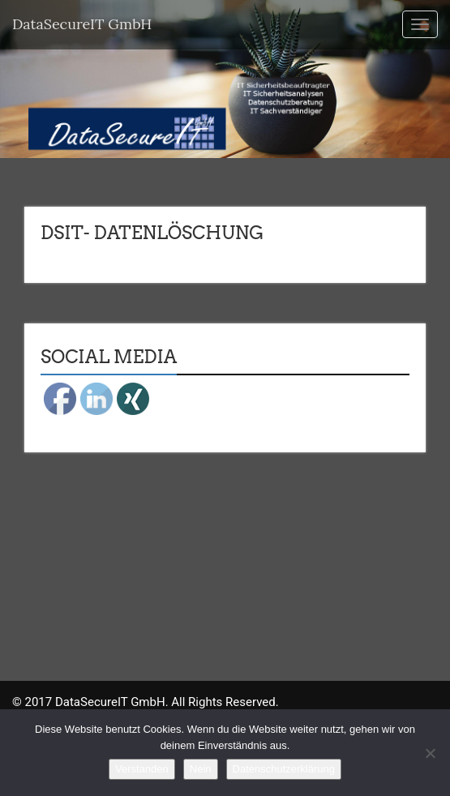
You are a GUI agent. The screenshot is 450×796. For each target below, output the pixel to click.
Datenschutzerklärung (284, 769)
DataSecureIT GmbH (82, 24)
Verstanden (142, 769)
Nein (201, 769)
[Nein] (430, 753)
